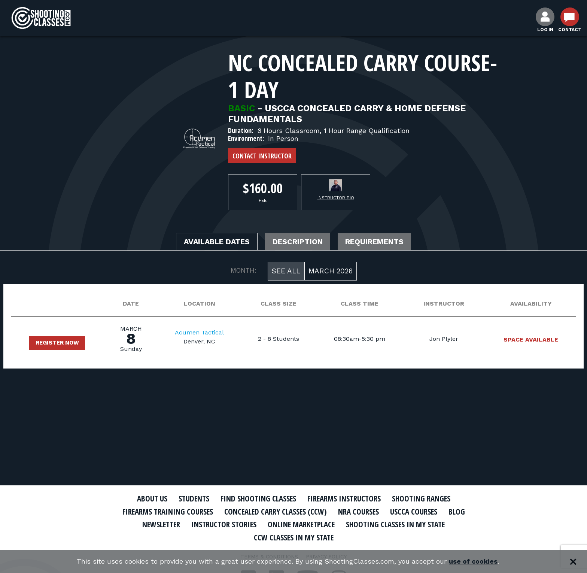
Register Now (57, 342)
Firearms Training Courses (167, 511)
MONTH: (243, 270)
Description (298, 241)
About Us (150, 498)
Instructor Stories (223, 524)
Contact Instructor (262, 155)
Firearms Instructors (344, 498)
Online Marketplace (302, 524)
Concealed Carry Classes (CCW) (276, 511)
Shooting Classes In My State (397, 524)
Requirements (375, 241)
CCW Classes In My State (293, 537)
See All (286, 271)
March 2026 (330, 271)
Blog (458, 511)
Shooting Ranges (422, 498)
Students (193, 498)
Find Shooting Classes (258, 498)
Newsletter (159, 524)
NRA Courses (359, 511)
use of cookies (473, 562)
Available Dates (216, 241)
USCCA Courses (415, 511)
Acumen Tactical (199, 332)
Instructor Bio (335, 197)
